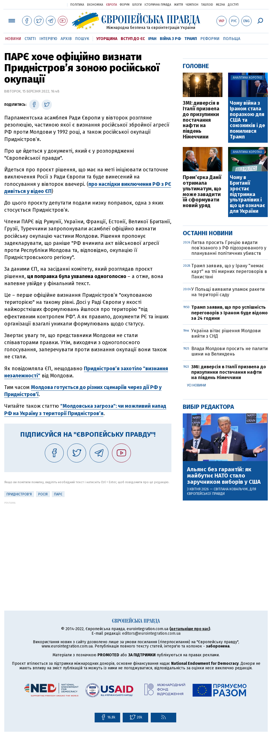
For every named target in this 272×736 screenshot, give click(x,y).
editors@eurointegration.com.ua (151, 633)
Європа (111, 5)
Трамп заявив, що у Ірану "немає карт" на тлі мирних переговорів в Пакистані (229, 271)
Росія (43, 494)
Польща (231, 38)
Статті (30, 38)
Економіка (95, 5)
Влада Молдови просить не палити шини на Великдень (229, 351)
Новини (13, 38)
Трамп (190, 38)
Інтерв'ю (48, 38)
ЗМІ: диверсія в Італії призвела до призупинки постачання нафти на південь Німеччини (201, 120)
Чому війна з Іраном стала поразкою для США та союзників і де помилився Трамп (247, 120)
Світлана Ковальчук (231, 489)
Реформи (210, 38)
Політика (77, 5)
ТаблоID (207, 5)
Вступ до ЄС (133, 38)
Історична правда (157, 5)
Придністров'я (19, 494)
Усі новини (196, 385)
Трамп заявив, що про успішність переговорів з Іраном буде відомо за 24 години (229, 312)
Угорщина (106, 38)
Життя (178, 5)
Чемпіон (192, 5)
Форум (124, 5)
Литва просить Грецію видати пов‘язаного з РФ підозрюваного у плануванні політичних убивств (228, 248)
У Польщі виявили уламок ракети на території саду (228, 292)
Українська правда (49, 4)
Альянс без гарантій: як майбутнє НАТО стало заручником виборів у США (224, 475)
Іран (152, 38)
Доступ (233, 5)
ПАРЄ (58, 494)
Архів (66, 38)
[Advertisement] (87, 544)
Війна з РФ (170, 38)
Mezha (220, 5)
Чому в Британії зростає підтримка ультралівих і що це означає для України (247, 194)
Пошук (82, 38)
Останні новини (208, 233)
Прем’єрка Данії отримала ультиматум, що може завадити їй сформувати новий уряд (202, 192)
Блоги (137, 5)
